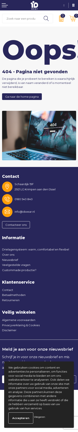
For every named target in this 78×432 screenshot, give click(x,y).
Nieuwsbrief (10, 259)
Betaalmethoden (14, 295)
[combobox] (21, 18)
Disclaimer (9, 330)
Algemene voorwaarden (18, 320)
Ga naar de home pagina (22, 96)
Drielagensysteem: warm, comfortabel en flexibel (35, 249)
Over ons (8, 254)
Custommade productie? (19, 270)
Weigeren (39, 416)
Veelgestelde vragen (16, 265)
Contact (7, 290)
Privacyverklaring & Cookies (21, 325)
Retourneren (11, 300)
